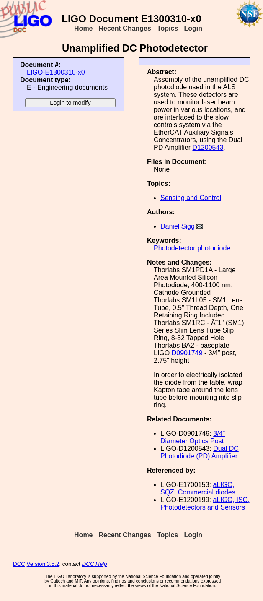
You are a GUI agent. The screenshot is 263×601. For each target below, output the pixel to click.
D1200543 (207, 147)
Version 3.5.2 (43, 564)
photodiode (213, 248)
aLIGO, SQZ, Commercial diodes (197, 488)
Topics (167, 28)
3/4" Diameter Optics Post (192, 437)
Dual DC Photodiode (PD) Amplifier (199, 452)
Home (83, 28)
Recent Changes (125, 28)
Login (193, 28)
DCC (19, 564)
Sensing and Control (190, 197)
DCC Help (94, 564)
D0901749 (187, 352)
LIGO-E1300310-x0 (56, 72)
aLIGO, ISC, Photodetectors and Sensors (205, 503)
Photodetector (175, 248)
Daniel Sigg (177, 226)
